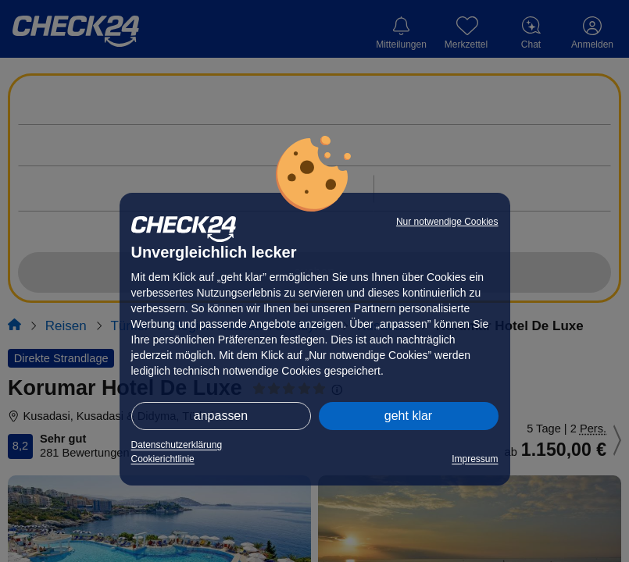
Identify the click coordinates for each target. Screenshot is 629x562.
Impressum (475, 459)
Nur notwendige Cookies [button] (447, 221)
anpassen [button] (221, 415)
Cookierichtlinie (163, 459)
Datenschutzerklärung (177, 444)
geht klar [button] (408, 415)
